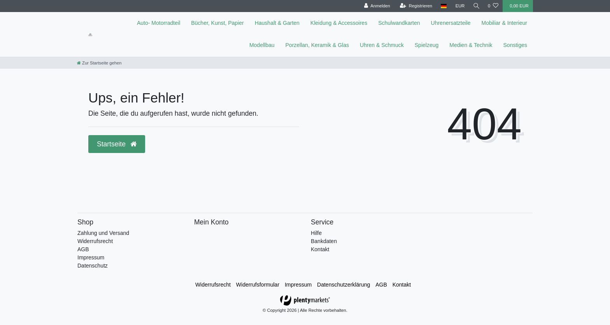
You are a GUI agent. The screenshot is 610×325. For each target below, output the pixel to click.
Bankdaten (324, 241)
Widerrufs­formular (257, 285)
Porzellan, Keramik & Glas (317, 45)
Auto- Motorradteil (158, 23)
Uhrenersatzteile (451, 23)
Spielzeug (427, 45)
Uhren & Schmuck (382, 45)
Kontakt (320, 249)
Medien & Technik (470, 45)
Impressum (90, 257)
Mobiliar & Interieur (505, 23)
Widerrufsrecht (95, 241)
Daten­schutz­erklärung (343, 285)
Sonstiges (515, 45)
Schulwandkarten (399, 23)
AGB (83, 249)
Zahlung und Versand (103, 233)
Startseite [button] (117, 144)
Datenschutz (92, 265)
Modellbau (262, 45)
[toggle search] (476, 6)
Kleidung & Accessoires (338, 23)
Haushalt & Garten (277, 23)
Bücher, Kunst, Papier (217, 23)
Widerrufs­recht (213, 285)
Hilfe (316, 233)
